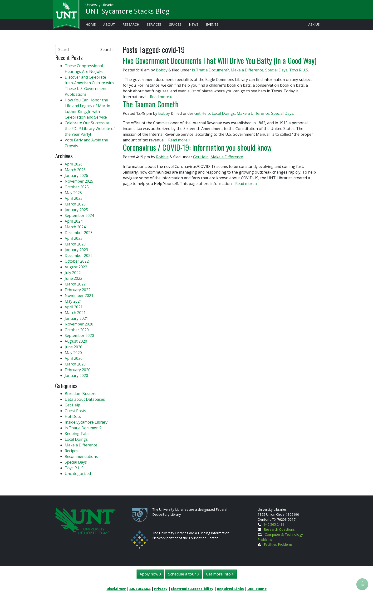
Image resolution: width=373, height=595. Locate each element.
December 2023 (79, 232)
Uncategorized (78, 473)
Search (106, 49)
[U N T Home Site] (85, 520)
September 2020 (79, 335)
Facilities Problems (278, 544)
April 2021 (74, 307)
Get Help (202, 113)
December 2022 (79, 255)
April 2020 (74, 358)
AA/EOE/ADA (140, 588)
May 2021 (73, 301)
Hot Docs (73, 416)
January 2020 (76, 375)
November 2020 (79, 324)
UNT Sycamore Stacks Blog (127, 10)
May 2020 (73, 352)
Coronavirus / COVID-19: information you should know (197, 147)
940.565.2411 (274, 524)
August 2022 (76, 267)
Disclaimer (116, 588)
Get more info (220, 574)
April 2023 (74, 238)
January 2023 (76, 249)
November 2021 (79, 295)
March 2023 (75, 244)
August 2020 (76, 341)
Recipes (71, 450)
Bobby (161, 70)
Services (154, 24)
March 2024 (75, 227)
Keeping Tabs (77, 433)
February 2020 (77, 369)
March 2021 (75, 312)
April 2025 (74, 198)
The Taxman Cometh (151, 104)
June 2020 (73, 347)
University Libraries (99, 4)
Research (131, 24)
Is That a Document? (210, 70)
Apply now (150, 574)
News (193, 24)
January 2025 (76, 209)
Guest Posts (75, 410)
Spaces (175, 24)
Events (212, 24)
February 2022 (77, 289)
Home (91, 24)
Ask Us (314, 24)
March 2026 (75, 169)
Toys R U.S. (299, 70)
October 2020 (77, 329)
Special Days (276, 70)
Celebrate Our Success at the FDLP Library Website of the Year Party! (90, 128)
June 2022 (73, 278)
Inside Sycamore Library (86, 422)
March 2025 (75, 204)
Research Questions (279, 529)
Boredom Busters (80, 393)
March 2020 (75, 364)
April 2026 (74, 164)
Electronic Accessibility (192, 588)
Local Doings (223, 113)
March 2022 (75, 284)
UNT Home (257, 588)
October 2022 (77, 261)
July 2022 (73, 272)
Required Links (230, 588)
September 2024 (79, 215)
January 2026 (76, 175)
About (109, 24)
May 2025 (73, 192)
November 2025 (79, 181)
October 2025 (77, 187)
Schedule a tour (183, 574)
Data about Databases (85, 399)
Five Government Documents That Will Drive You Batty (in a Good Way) (220, 60)
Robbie (162, 157)
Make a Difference (247, 70)
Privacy (160, 588)
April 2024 (74, 221)
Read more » (161, 96)
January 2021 (76, 318)
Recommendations (81, 456)
